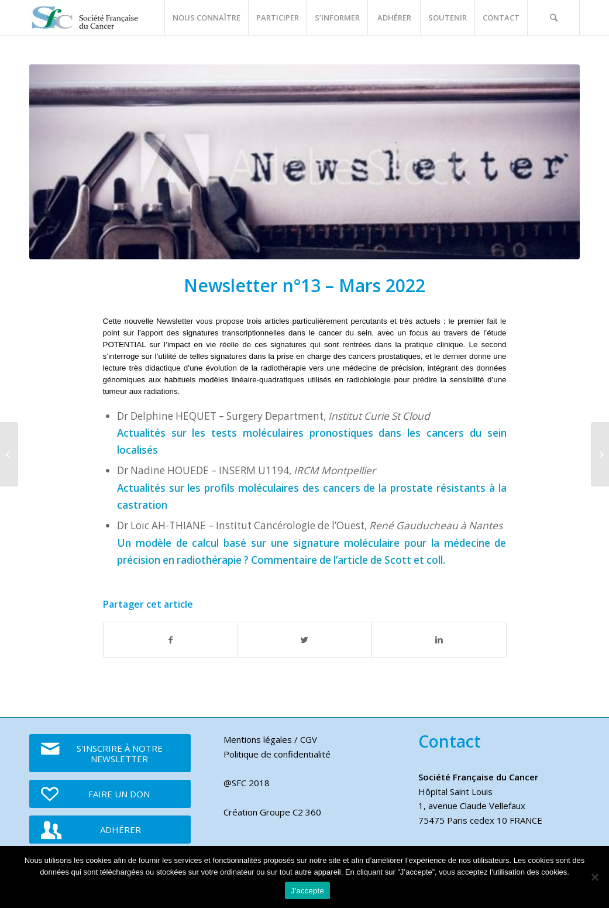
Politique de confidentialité (277, 754)
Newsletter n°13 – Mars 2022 (304, 285)
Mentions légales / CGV (270, 739)
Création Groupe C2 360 (272, 812)
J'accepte (307, 890)
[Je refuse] (594, 877)
